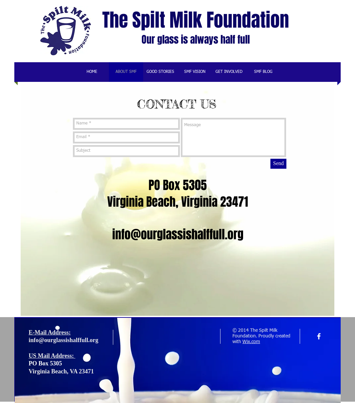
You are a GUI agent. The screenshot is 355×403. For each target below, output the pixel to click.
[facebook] (319, 336)
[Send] (278, 164)
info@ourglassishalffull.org (177, 234)
